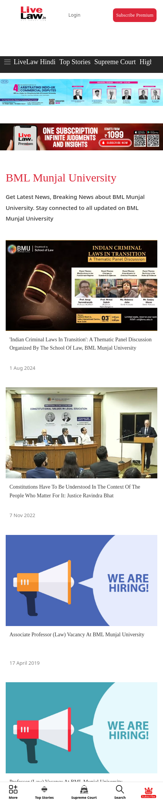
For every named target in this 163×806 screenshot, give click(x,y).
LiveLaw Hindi (34, 62)
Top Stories (74, 62)
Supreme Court (115, 62)
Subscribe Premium (134, 15)
